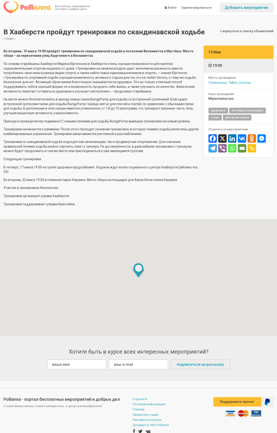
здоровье (218, 110)
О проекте (140, 399)
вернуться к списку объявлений (247, 31)
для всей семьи (237, 117)
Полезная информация (149, 404)
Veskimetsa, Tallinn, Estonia (229, 83)
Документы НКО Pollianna (151, 425)
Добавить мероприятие (246, 7)
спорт (215, 117)
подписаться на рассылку (200, 364)
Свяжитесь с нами (145, 414)
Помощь (139, 409)
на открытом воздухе (247, 110)
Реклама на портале (147, 420)
